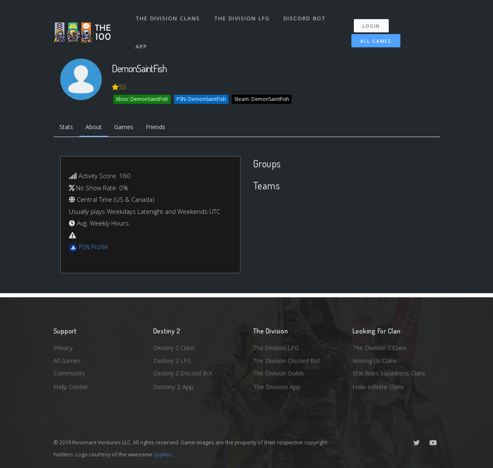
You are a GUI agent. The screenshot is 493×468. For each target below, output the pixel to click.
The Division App (277, 386)
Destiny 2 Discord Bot (184, 373)
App (142, 39)
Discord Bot (305, 16)
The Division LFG (242, 16)
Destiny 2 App (173, 386)
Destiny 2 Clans (175, 346)
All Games (371, 36)
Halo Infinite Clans (378, 386)
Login (374, 21)
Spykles (163, 454)
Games (129, 128)
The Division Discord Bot (288, 359)
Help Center (71, 386)
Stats (67, 128)
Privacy (64, 346)
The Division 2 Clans (381, 346)
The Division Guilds (280, 373)
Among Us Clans (376, 359)
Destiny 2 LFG (173, 359)
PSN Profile (94, 248)
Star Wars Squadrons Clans (391, 373)
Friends (163, 128)
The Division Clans (168, 16)
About (96, 128)
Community (70, 373)
